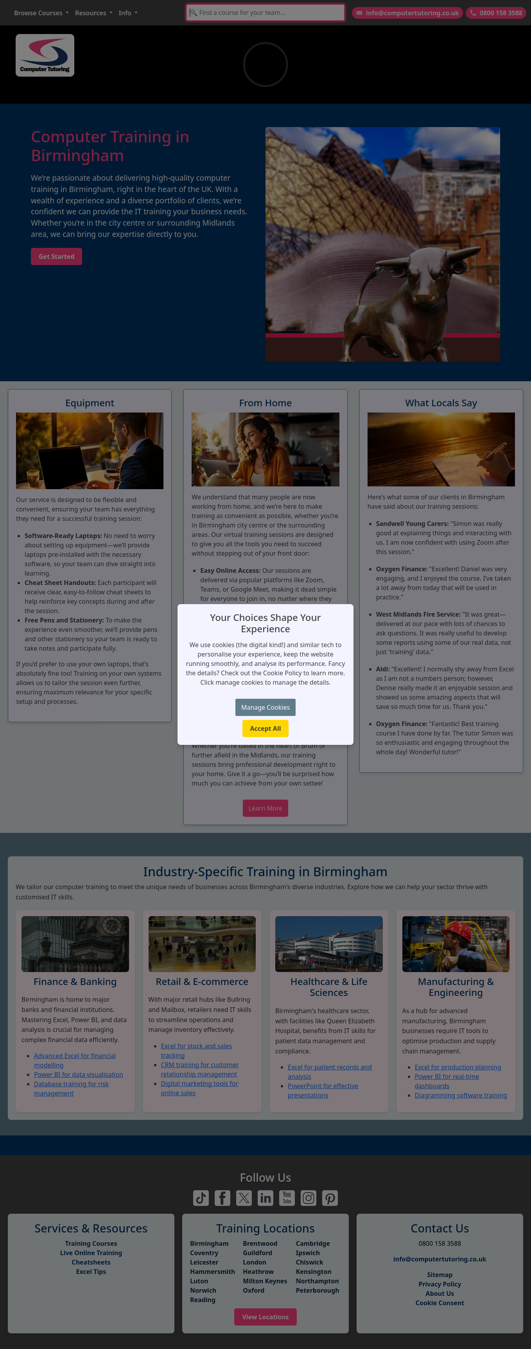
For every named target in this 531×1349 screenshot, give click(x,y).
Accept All (265, 728)
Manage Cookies (265, 707)
